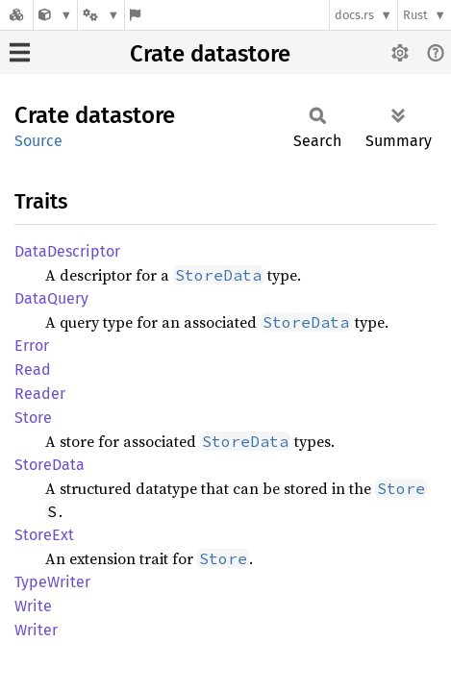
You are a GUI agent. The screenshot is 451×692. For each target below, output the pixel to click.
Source (38, 141)
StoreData (49, 465)
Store (33, 417)
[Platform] (101, 15)
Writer (36, 630)
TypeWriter (52, 582)
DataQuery (51, 298)
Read (32, 369)
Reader (39, 393)
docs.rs (354, 15)
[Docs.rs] (16, 15)
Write (33, 606)
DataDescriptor (67, 251)
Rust (415, 15)
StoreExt (44, 535)
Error (31, 345)
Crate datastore (210, 53)
